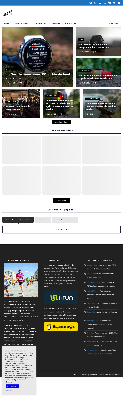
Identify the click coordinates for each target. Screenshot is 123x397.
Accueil (5, 24)
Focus (81, 39)
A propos (93, 374)
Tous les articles (61, 122)
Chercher (115, 23)
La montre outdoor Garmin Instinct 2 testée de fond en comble (101, 107)
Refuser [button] (9, 391)
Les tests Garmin (12, 69)
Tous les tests (21, 24)
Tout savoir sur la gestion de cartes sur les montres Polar (92, 295)
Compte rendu (11, 102)
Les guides (55, 24)
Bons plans (70, 24)
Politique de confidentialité (109, 374)
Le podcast (40, 24)
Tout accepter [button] (12, 386)
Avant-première (84, 71)
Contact (84, 374)
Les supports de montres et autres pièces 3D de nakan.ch (91, 324)
